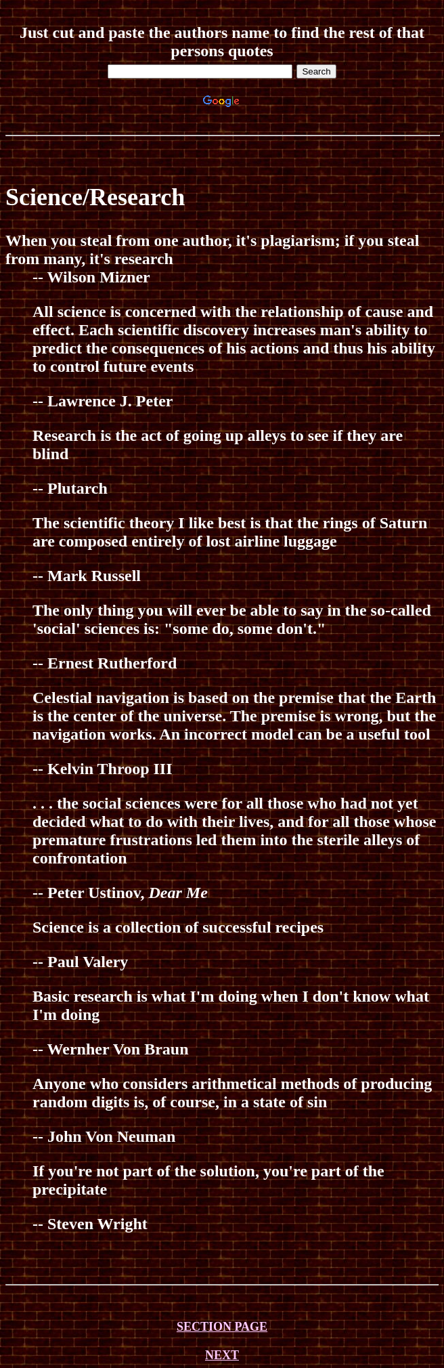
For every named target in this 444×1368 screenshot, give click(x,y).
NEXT (222, 1355)
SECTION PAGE (222, 1326)
